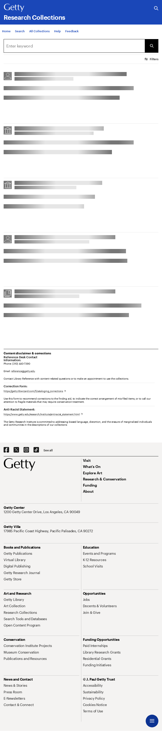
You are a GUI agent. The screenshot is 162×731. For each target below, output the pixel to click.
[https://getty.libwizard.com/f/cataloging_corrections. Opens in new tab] (35, 391)
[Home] (6, 31)
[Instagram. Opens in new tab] (26, 450)
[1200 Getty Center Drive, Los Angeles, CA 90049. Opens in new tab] (42, 512)
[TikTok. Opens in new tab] (36, 450)
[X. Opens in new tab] (16, 450)
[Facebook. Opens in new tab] (6, 450)
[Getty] (14, 8)
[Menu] (152, 721)
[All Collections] (39, 31)
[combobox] (74, 46)
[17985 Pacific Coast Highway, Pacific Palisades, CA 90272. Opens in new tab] (49, 531)
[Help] (57, 31)
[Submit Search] (151, 46)
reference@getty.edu (23, 371)
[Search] (19, 31)
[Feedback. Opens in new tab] (72, 31)
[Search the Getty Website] (156, 8)
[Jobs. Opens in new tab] (86, 599)
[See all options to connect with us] (48, 450)
